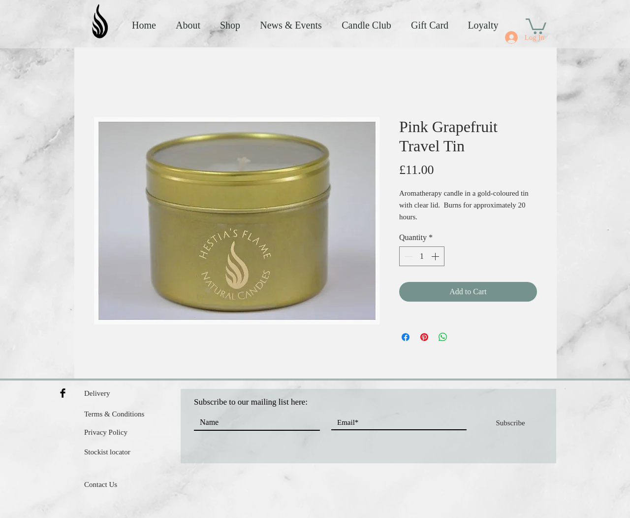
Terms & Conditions (114, 414)
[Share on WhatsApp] (443, 337)
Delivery (97, 393)
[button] (536, 25)
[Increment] (436, 256)
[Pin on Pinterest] (424, 337)
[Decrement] (407, 256)
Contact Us (100, 484)
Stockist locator (107, 452)
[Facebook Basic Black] (62, 393)
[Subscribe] (510, 422)
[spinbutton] (421, 256)
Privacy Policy (105, 432)
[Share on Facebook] (405, 337)
